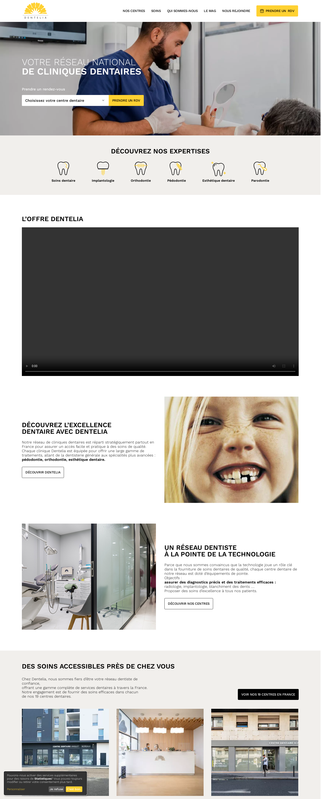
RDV (277, 11)
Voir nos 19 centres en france (268, 694)
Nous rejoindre (236, 11)
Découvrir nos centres (189, 604)
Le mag (210, 11)
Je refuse (56, 789)
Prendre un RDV (126, 100)
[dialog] (45, 783)
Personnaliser (16, 789)
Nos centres (134, 11)
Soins (156, 11)
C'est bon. (74, 789)
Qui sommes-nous (182, 11)
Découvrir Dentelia (42, 472)
